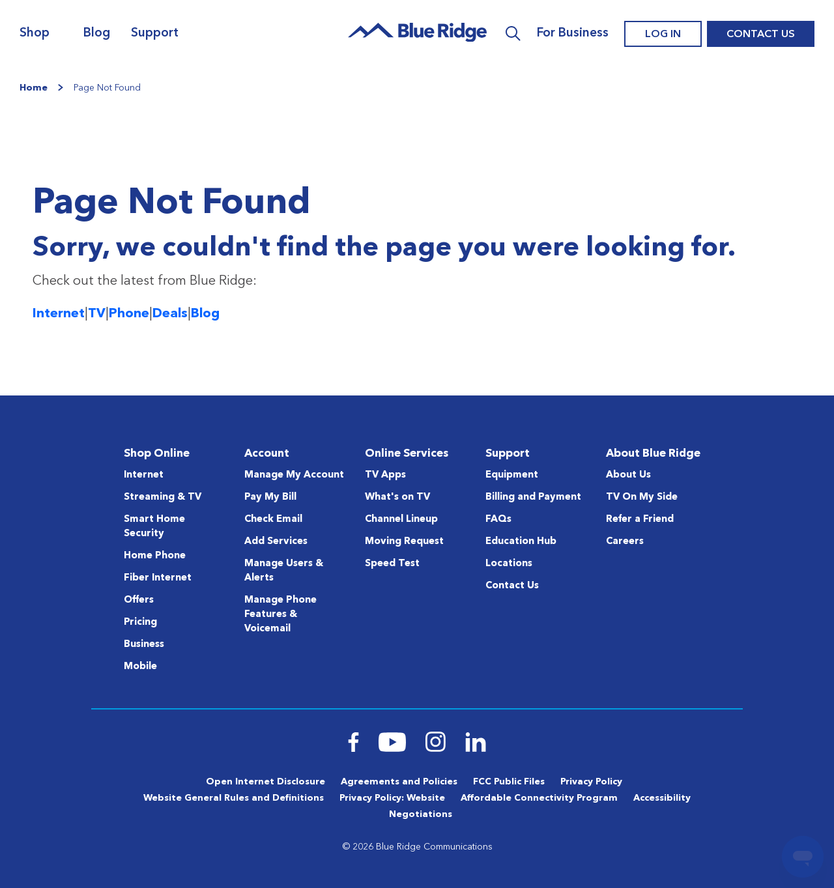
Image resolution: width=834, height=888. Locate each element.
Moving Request (404, 542)
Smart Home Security (154, 527)
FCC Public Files (509, 781)
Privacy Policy (591, 781)
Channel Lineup (401, 519)
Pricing (140, 622)
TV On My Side (642, 497)
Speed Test (392, 564)
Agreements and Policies (399, 781)
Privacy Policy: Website (392, 798)
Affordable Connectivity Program (539, 798)
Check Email (273, 519)
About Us (628, 475)
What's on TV (397, 497)
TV (97, 314)
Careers (625, 542)
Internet (59, 314)
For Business (573, 33)
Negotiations (420, 814)
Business (144, 645)
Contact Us (760, 34)
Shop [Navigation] (35, 33)
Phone (129, 314)
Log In (663, 34)
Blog (96, 33)
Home (34, 88)
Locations (508, 564)
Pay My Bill (270, 497)
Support (155, 33)
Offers (139, 600)
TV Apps (385, 475)
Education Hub (520, 542)
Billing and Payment (533, 497)
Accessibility (662, 798)
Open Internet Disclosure (265, 781)
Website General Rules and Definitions (233, 798)
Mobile (140, 667)
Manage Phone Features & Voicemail (280, 614)
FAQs (498, 519)
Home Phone (155, 556)
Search (513, 34)
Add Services (276, 542)
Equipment (511, 475)
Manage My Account (294, 475)
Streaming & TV (162, 497)
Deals (170, 314)
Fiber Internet (158, 578)
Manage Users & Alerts (283, 571)
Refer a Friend (640, 519)
